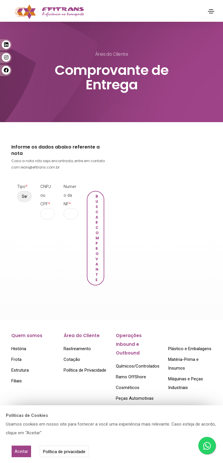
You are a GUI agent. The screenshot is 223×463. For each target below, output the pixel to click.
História (18, 347)
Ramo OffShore (131, 376)
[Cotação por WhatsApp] (207, 445)
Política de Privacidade (85, 369)
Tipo (22, 186)
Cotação (72, 358)
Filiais (16, 380)
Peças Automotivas (135, 397)
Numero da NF (70, 195)
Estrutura (20, 369)
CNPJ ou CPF (45, 195)
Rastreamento (77, 347)
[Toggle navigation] (211, 11)
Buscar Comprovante (97, 238)
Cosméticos (127, 386)
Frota (16, 358)
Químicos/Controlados (137, 365)
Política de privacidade (64, 451)
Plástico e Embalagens (189, 347)
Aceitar (21, 451)
